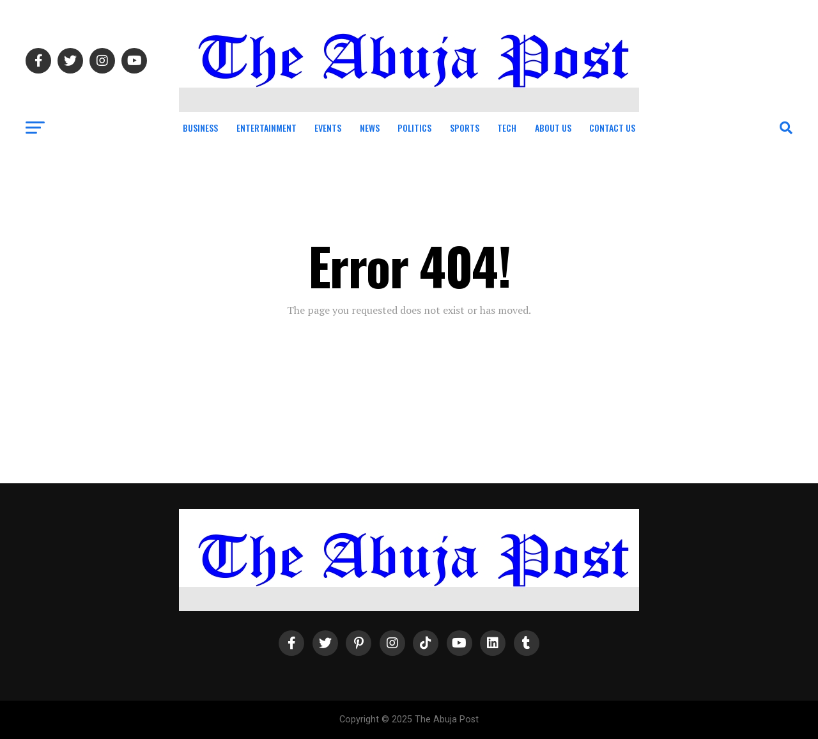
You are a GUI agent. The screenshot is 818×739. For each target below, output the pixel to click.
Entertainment (266, 127)
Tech (506, 127)
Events (327, 127)
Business (200, 127)
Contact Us (612, 127)
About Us (553, 127)
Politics (414, 127)
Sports (464, 127)
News (370, 127)
